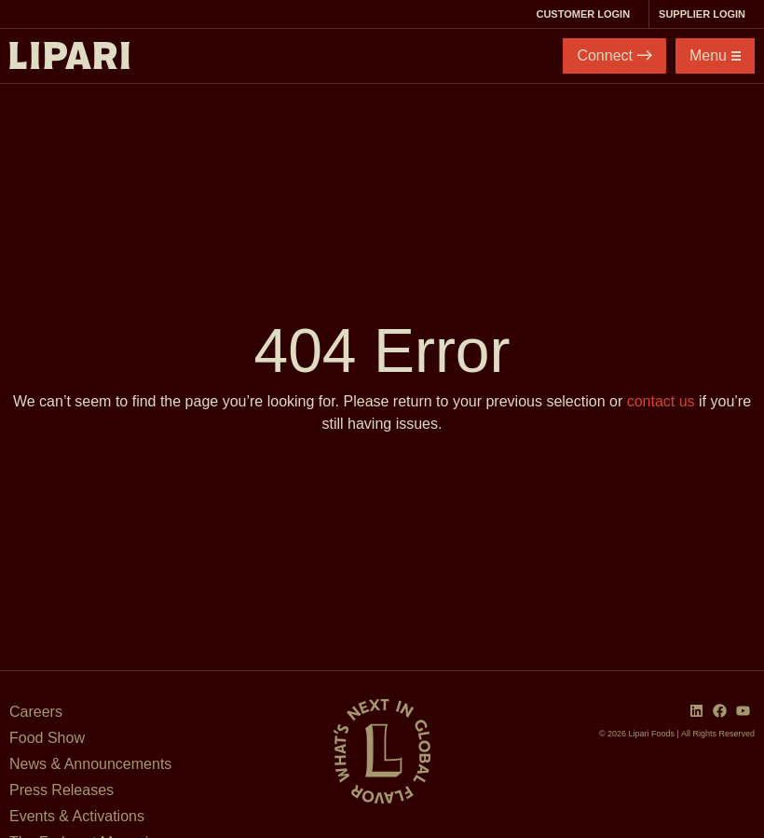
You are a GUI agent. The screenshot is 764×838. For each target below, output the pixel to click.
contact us (661, 401)
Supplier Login (707, 14)
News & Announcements (90, 764)
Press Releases (61, 790)
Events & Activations (76, 816)
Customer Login (587, 14)
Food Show (47, 738)
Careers (35, 712)
